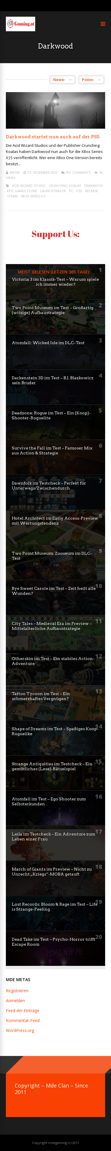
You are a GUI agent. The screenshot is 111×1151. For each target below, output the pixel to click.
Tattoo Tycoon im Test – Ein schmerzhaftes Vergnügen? (41, 696)
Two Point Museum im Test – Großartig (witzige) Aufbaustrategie (52, 310)
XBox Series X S (33, 196)
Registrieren (17, 990)
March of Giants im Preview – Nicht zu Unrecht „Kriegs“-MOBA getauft (52, 871)
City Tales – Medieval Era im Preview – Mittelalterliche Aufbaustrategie (52, 626)
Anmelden (15, 1000)
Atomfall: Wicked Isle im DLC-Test (48, 342)
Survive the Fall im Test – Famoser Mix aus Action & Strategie (52, 450)
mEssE (15, 172)
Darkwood (93, 185)
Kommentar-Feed (23, 1020)
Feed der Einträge (22, 1010)
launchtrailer (53, 190)
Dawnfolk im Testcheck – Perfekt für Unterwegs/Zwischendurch (49, 485)
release (91, 190)
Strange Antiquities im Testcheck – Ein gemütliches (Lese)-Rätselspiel (52, 766)
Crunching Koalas (65, 185)
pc (71, 190)
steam (12, 196)
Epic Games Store (22, 190)
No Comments (78, 172)
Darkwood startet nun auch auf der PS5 (53, 136)
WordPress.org (20, 1030)
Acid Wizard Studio (29, 185)
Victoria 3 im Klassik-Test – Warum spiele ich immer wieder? (55, 282)
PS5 (79, 190)
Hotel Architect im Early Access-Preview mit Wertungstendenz (55, 520)
